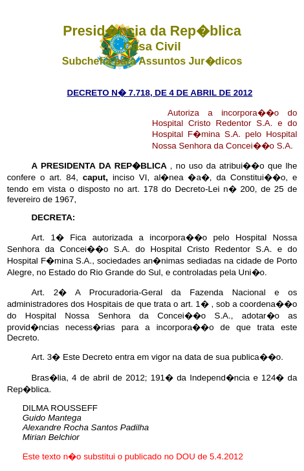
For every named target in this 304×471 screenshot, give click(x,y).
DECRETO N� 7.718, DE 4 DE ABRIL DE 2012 (160, 93)
